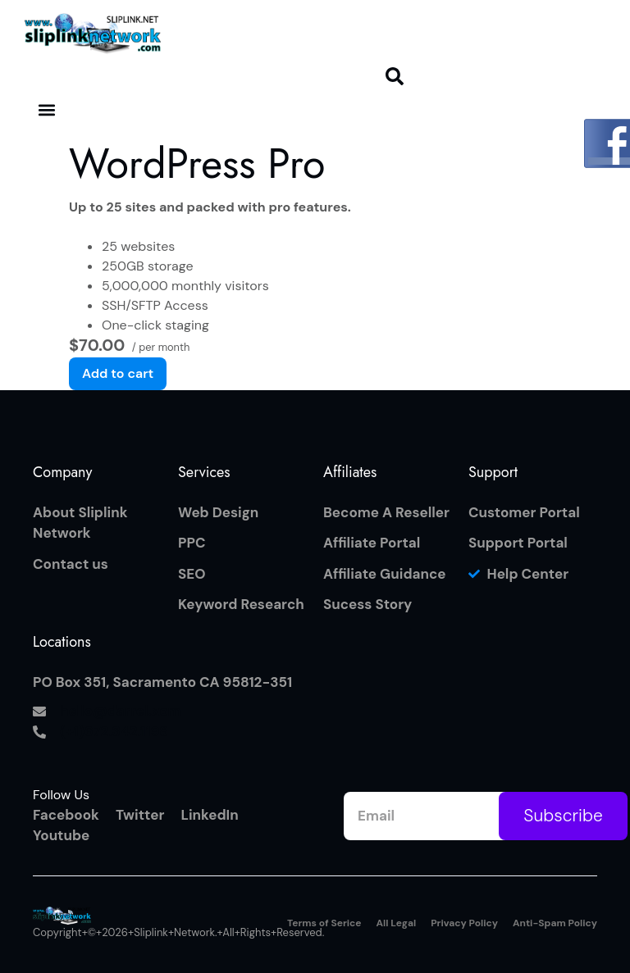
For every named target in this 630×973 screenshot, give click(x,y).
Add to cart (117, 373)
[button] (394, 76)
